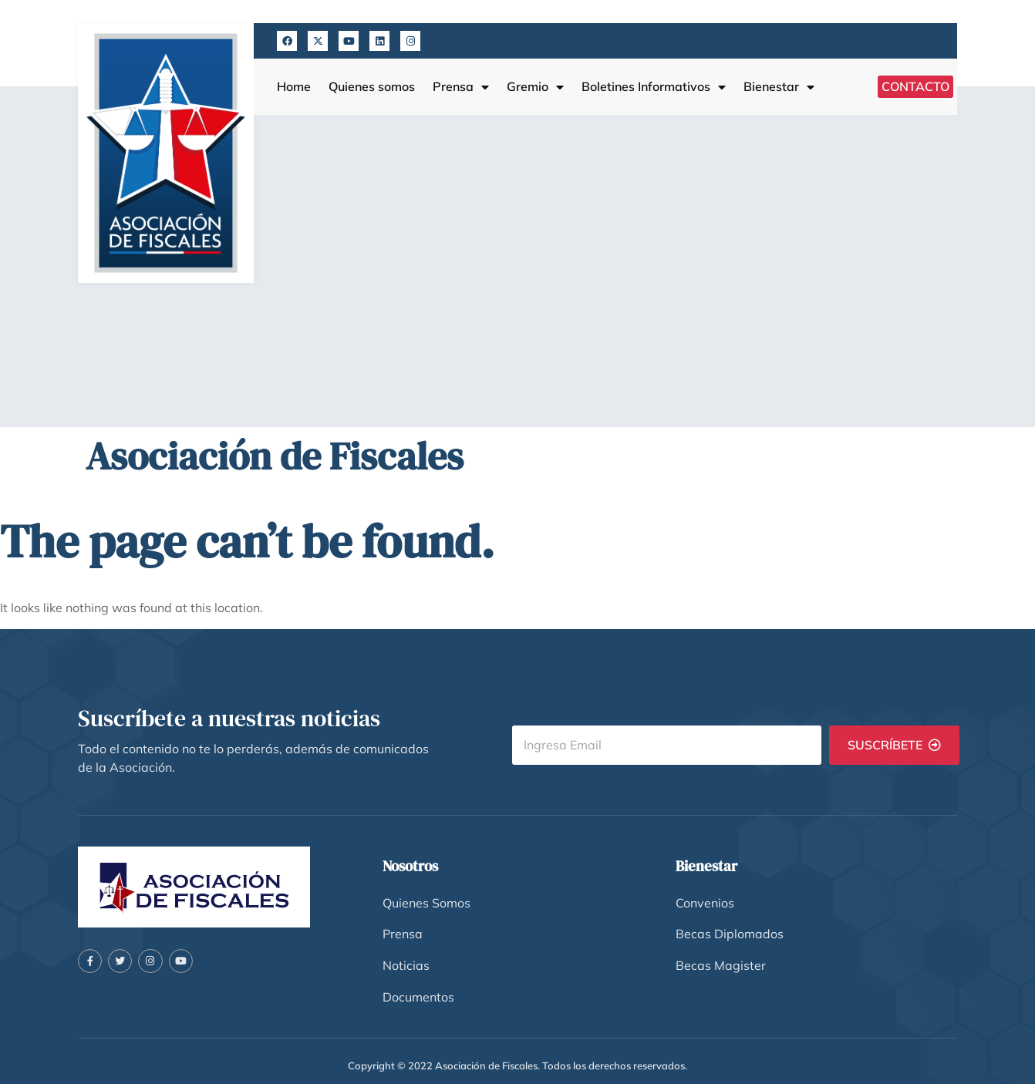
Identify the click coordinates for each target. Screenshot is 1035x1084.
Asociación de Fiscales (275, 456)
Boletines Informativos (654, 86)
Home (294, 86)
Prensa (461, 86)
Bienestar (778, 86)
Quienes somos (372, 86)
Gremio (535, 86)
